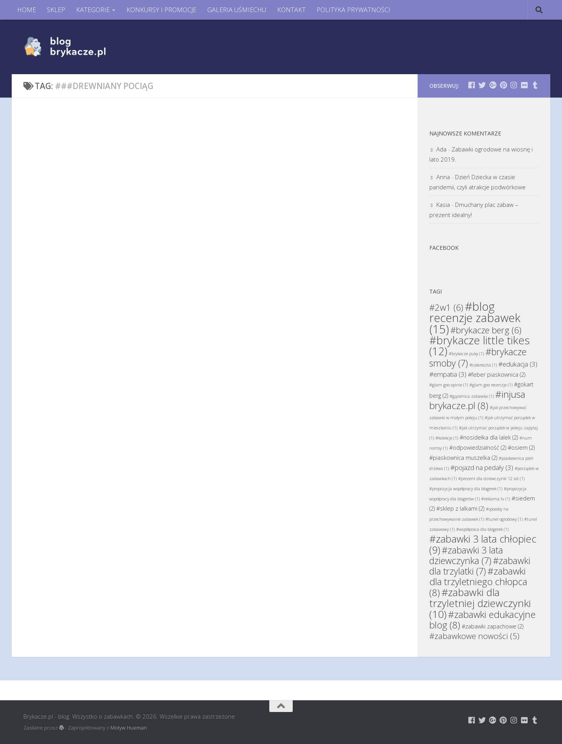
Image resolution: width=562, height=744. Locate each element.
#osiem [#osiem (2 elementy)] (521, 447)
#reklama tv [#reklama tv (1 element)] (495, 499)
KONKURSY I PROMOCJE (161, 9)
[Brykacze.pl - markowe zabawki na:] (471, 85)
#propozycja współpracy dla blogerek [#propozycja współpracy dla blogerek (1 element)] (465, 488)
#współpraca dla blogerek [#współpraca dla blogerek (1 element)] (482, 529)
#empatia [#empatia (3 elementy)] (447, 374)
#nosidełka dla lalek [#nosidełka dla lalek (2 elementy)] (489, 437)
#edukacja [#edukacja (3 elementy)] (517, 364)
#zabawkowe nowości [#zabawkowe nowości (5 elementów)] (474, 635)
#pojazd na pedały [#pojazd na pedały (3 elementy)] (481, 467)
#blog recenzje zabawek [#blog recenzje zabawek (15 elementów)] (474, 318)
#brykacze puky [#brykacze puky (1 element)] (466, 353)
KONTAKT (291, 9)
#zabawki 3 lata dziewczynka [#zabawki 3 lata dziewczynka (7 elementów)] (466, 555)
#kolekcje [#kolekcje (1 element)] (447, 438)
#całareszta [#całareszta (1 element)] (483, 365)
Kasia (443, 204)
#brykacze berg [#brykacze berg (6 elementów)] (485, 330)
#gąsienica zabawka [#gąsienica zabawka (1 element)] (472, 396)
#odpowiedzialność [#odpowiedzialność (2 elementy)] (477, 447)
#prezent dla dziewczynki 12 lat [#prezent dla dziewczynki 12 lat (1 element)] (491, 478)
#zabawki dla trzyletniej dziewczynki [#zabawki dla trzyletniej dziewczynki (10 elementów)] (480, 603)
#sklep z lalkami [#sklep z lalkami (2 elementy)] (460, 508)
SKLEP (56, 9)
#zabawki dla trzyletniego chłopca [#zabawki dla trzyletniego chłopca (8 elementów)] (478, 581)
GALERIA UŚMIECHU (236, 9)
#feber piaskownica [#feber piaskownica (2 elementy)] (496, 374)
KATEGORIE (93, 9)
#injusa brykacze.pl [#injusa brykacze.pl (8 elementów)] (477, 400)
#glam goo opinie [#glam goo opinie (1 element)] (448, 385)
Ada (441, 149)
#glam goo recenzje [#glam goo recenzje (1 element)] (491, 385)
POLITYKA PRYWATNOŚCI (353, 9)
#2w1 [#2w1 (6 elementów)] (446, 307)
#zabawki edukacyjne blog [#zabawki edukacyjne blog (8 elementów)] (482, 619)
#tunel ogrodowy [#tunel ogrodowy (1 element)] (504, 519)
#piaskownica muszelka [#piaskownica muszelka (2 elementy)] (463, 457)
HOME (26, 9)
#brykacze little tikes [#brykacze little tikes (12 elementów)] (479, 345)
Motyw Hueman (128, 727)
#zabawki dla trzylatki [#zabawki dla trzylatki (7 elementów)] (479, 565)
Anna (443, 177)
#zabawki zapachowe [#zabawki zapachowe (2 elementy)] (492, 626)
